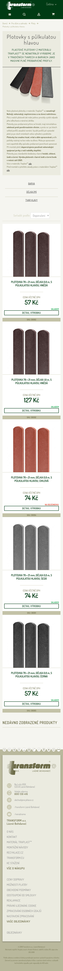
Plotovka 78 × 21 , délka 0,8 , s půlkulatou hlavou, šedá (31, 577)
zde (30, 163)
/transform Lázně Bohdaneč (27, 807)
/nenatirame (20, 814)
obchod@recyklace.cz (23, 799)
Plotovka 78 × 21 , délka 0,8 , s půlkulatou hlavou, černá (31, 674)
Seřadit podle (21, 215)
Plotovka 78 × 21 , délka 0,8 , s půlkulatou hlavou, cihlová (31, 479)
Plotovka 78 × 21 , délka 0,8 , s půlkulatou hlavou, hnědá (31, 283)
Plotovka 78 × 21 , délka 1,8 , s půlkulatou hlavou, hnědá (31, 381)
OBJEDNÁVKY (14, 932)
